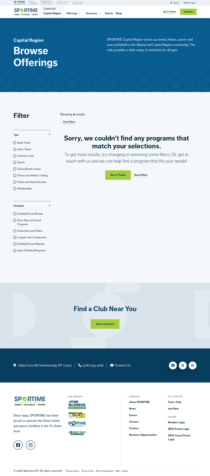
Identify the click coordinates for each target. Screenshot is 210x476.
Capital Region (52, 13)
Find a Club (174, 402)
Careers (134, 421)
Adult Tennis (24, 142)
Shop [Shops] (119, 13)
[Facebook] (173, 365)
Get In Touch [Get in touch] (118, 175)
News (132, 408)
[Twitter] (183, 365)
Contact (134, 428)
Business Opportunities (143, 434)
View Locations (105, 326)
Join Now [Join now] (188, 11)
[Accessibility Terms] (105, 470)
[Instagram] (193, 365)
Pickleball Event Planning (30, 243)
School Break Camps (29, 168)
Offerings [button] (73, 13)
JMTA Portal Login (178, 428)
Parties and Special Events (31, 182)
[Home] (125, 470)
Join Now (173, 408)
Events (109, 13)
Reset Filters (140, 175)
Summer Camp (25, 155)
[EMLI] (118, 470)
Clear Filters (69, 121)
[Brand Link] (19, 2)
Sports (21, 162)
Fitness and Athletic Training (32, 175)
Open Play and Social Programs (29, 222)
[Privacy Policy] (72, 470)
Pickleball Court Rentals (30, 213)
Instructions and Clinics (29, 230)
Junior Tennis (24, 149)
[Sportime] (25, 12)
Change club (50, 8)
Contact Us (123, 365)
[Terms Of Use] (87, 470)
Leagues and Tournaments (31, 237)
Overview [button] (93, 13)
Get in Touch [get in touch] (169, 11)
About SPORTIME (139, 402)
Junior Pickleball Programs (31, 250)
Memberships (24, 188)
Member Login (189, 3)
